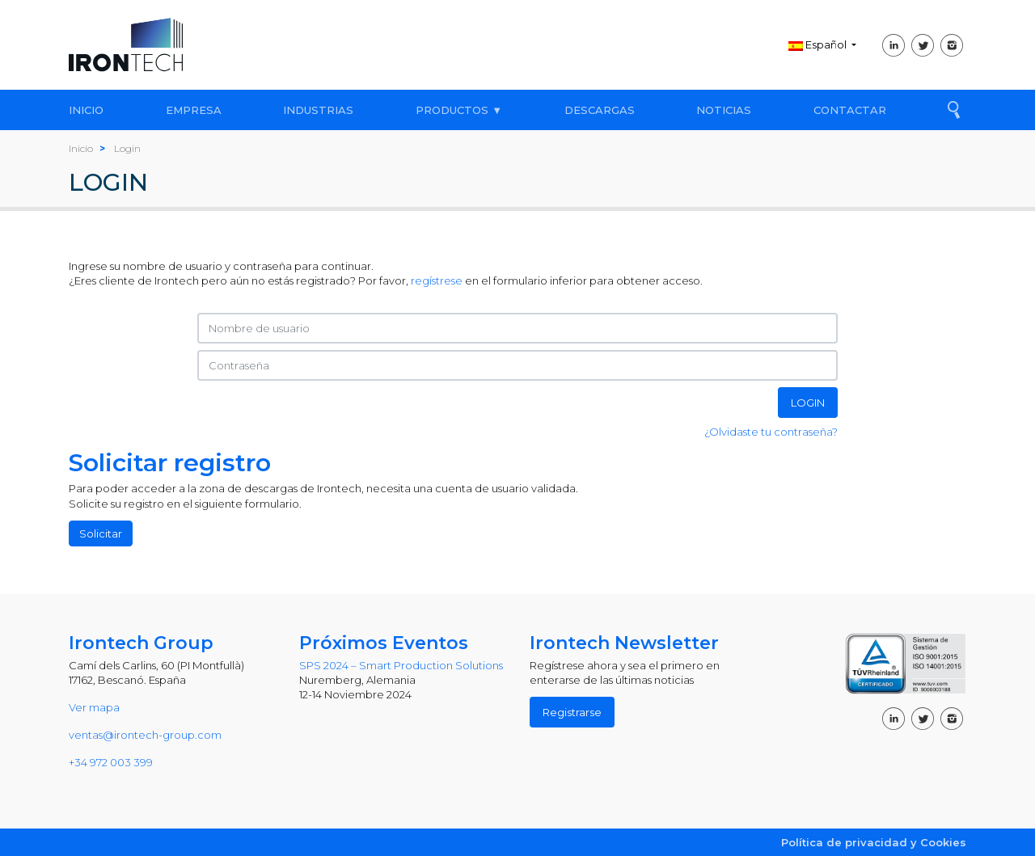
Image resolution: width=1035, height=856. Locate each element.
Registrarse (572, 712)
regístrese (437, 280)
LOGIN (808, 402)
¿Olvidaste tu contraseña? (771, 431)
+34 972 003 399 (111, 762)
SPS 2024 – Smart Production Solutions (401, 665)
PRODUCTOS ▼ (459, 109)
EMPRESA (194, 109)
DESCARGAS (599, 109)
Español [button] (818, 44)
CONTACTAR (849, 109)
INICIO (86, 109)
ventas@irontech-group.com (145, 734)
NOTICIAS (723, 109)
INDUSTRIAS (318, 109)
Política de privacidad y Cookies (873, 842)
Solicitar (100, 533)
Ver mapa (94, 707)
